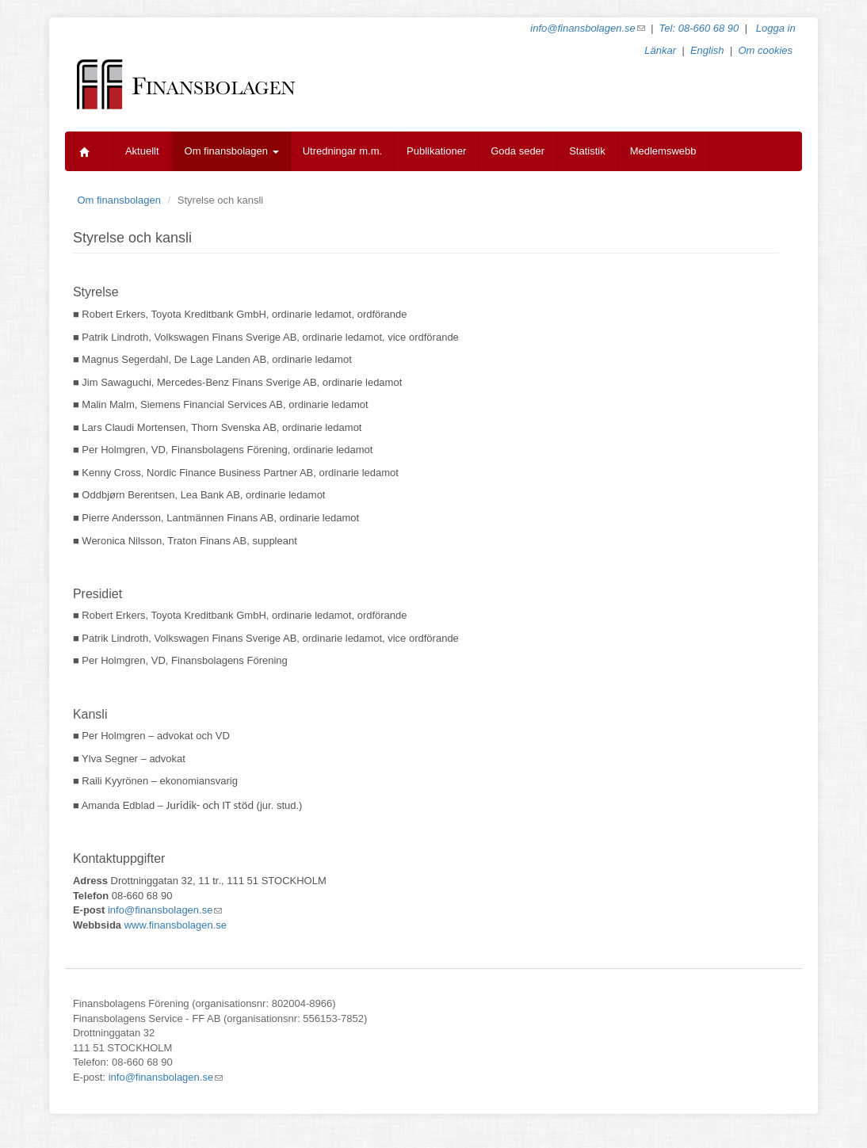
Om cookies (765, 50)
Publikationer (436, 151)
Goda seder (517, 151)
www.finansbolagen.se (175, 925)
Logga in (776, 28)
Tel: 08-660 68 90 (699, 28)
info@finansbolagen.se (587, 28)
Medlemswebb (663, 151)
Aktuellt (142, 151)
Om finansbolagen (232, 151)
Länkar (660, 50)
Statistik (587, 151)
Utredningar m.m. (342, 151)
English (707, 50)
